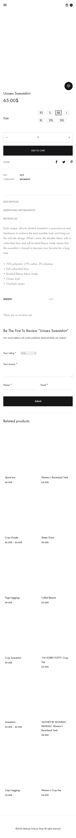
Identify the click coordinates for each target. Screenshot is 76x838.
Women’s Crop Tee (51, 790)
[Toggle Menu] (5, 5)
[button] (41, 113)
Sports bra (10, 477)
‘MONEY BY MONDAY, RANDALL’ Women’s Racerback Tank (53, 726)
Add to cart (38, 150)
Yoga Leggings (12, 597)
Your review (10, 364)
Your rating (9, 353)
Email (44, 384)
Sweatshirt (10, 722)
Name (7, 384)
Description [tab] (11, 201)
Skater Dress (47, 537)
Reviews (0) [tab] (10, 218)
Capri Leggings (12, 790)
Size (6, 118)
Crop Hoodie (11, 537)
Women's (25, 179)
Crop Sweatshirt (13, 657)
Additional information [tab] (19, 210)
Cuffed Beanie (48, 597)
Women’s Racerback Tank (54, 477)
